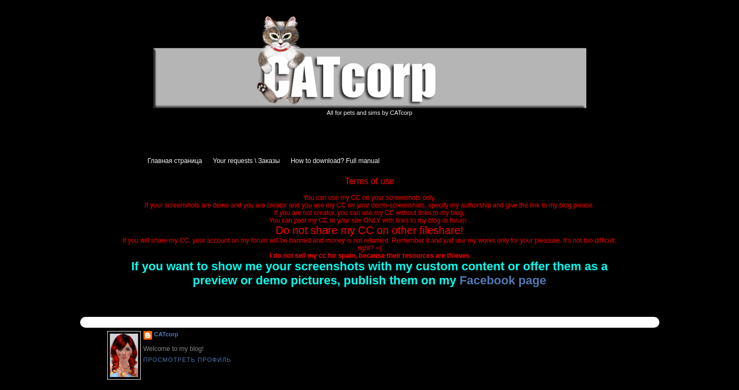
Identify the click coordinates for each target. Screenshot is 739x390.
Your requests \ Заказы (246, 161)
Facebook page (503, 280)
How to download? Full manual (335, 161)
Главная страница (175, 161)
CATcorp (166, 334)
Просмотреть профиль (187, 359)
